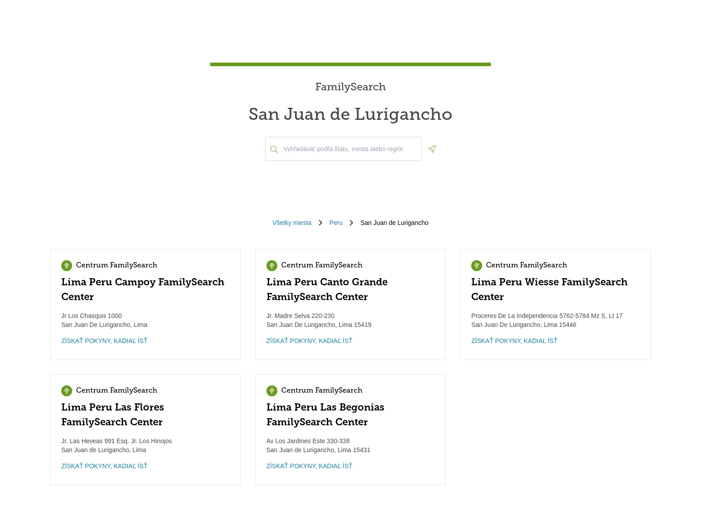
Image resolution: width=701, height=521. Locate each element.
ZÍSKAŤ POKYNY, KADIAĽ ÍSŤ (104, 340)
